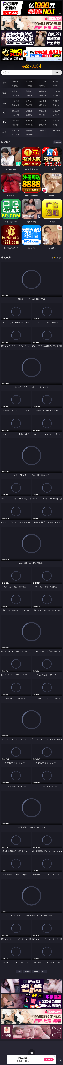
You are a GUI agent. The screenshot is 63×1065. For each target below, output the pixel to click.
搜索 (57, 72)
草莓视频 (42, 130)
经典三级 (29, 105)
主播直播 (42, 95)
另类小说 (29, 125)
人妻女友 (42, 120)
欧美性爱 (56, 101)
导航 (4, 132)
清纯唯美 (29, 115)
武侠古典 (56, 120)
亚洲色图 (29, 111)
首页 (19, 971)
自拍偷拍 (29, 91)
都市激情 (15, 120)
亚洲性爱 (15, 101)
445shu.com (31, 66)
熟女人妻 (15, 95)
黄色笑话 (42, 125)
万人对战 (42, 81)
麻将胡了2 (16, 85)
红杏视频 (15, 134)
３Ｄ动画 (56, 91)
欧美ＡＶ (42, 91)
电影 (4, 102)
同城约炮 (15, 130)
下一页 (35, 971)
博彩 (4, 83)
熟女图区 (42, 115)
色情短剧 (29, 134)
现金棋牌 (42, 85)
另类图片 (56, 115)
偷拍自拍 (29, 101)
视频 (4, 93)
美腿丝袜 (15, 115)
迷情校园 (15, 125)
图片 (4, 112)
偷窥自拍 (15, 111)
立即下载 (48, 1059)
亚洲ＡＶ (15, 91)
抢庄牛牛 (56, 85)
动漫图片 (56, 111)
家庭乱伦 (29, 120)
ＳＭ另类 (56, 95)
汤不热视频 (56, 130)
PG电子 (16, 81)
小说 (4, 122)
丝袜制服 (29, 95)
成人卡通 (42, 101)
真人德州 (29, 81)
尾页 (44, 971)
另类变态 (56, 105)
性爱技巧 (56, 125)
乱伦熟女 (42, 105)
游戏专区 (56, 81)
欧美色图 (42, 111)
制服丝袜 (15, 105)
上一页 (27, 971)
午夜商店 (29, 130)
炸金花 (29, 85)
